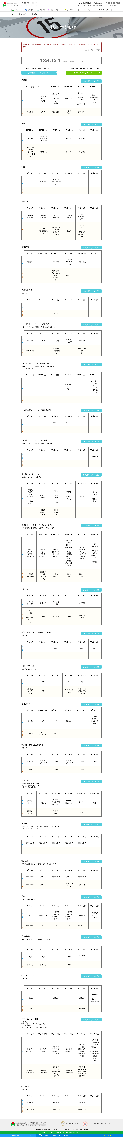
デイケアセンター (89, 10)
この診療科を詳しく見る (91, 81)
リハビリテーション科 (73, 10)
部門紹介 (42, 10)
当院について (19, 10)
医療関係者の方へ (104, 10)
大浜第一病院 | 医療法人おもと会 (20, 4)
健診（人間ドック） (56, 10)
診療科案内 (31, 10)
